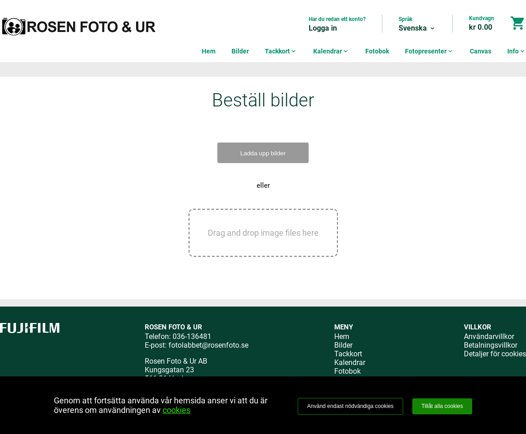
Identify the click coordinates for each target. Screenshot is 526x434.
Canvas (480, 51)
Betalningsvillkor (490, 345)
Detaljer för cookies (495, 353)
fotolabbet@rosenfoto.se (208, 345)
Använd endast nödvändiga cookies (350, 406)
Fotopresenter (429, 51)
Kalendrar (331, 51)
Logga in (323, 28)
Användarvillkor (489, 336)
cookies (176, 410)
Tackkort (281, 51)
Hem (209, 51)
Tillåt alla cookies (442, 406)
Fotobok (377, 51)
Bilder (240, 51)
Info (516, 51)
